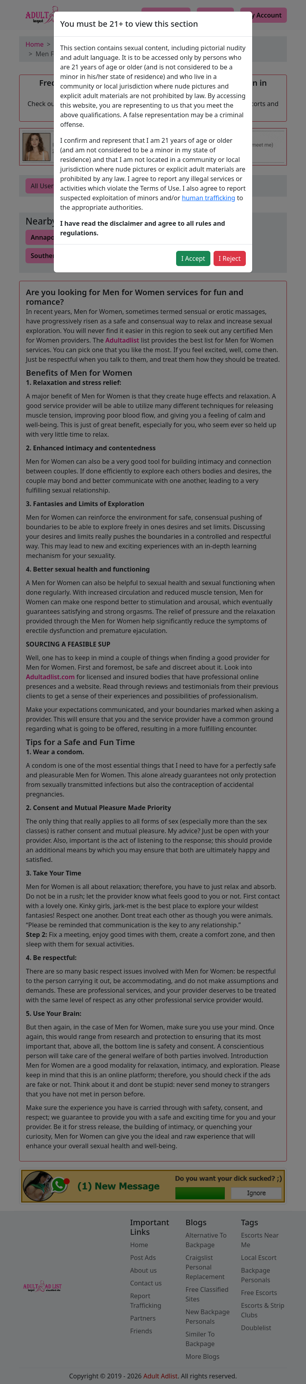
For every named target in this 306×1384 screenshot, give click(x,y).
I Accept (193, 258)
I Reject (230, 258)
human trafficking (208, 197)
